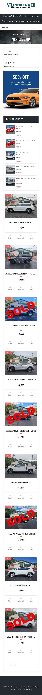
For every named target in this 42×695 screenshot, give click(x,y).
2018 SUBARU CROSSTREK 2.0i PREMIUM (20, 379)
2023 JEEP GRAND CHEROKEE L (21, 222)
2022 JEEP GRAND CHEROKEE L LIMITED (21, 431)
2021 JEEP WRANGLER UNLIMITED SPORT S (20, 326)
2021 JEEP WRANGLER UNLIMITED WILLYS (21, 273)
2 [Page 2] (10, 665)
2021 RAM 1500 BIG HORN (21, 482)
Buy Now (21, 89)
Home (15, 34)
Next (14, 665)
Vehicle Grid (24, 34)
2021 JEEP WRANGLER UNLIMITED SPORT (20, 533)
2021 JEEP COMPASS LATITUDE (21, 585)
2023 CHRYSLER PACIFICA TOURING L (21, 636)
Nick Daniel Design (26, 689)
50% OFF (21, 77)
